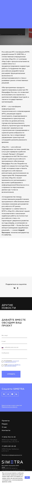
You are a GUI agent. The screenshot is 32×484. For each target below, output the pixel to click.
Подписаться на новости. (9, 407)
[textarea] (14, 355)
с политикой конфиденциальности (11, 361)
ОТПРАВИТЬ (11, 374)
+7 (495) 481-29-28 (9, 446)
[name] (14, 336)
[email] (14, 342)
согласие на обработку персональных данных (12, 365)
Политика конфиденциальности (12, 455)
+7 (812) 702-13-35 (9, 437)
